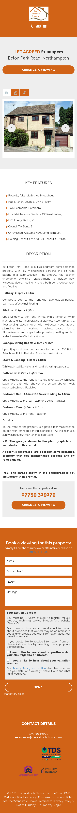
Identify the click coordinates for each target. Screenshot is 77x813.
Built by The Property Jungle (43, 805)
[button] (11, 128)
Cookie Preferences (40, 801)
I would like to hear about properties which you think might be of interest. (38, 653)
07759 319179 (38, 733)
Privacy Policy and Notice (29, 668)
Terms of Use (54, 793)
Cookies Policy (27, 797)
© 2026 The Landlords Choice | (26, 793)
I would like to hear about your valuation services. (38, 662)
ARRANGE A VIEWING (38, 69)
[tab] (7, 92)
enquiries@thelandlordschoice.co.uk (38, 737)
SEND (38, 687)
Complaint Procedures (51, 797)
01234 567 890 (38, 552)
